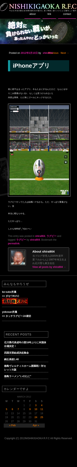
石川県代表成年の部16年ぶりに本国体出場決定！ (25, 344)
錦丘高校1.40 (11, 359)
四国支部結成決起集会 (16, 352)
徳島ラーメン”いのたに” (17, 376)
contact (67, 14)
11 (41, 409)
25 (41, 417)
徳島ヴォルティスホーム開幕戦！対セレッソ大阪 (25, 368)
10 (35, 409)
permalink (14, 243)
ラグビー (51, 236)
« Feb (12, 425)
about (32, 14)
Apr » (36, 425)
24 (35, 417)
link (49, 14)
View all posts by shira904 (49, 267)
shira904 (48, 53)
